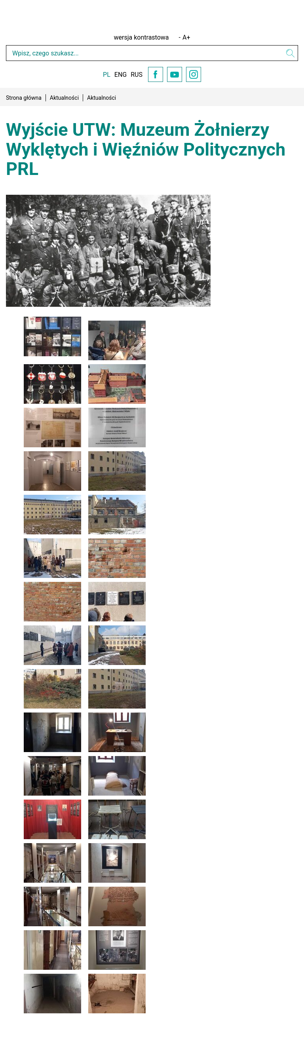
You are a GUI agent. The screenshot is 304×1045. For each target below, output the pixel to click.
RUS (136, 74)
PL (106, 74)
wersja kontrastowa (141, 37)
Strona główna (24, 98)
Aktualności (64, 98)
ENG (120, 74)
